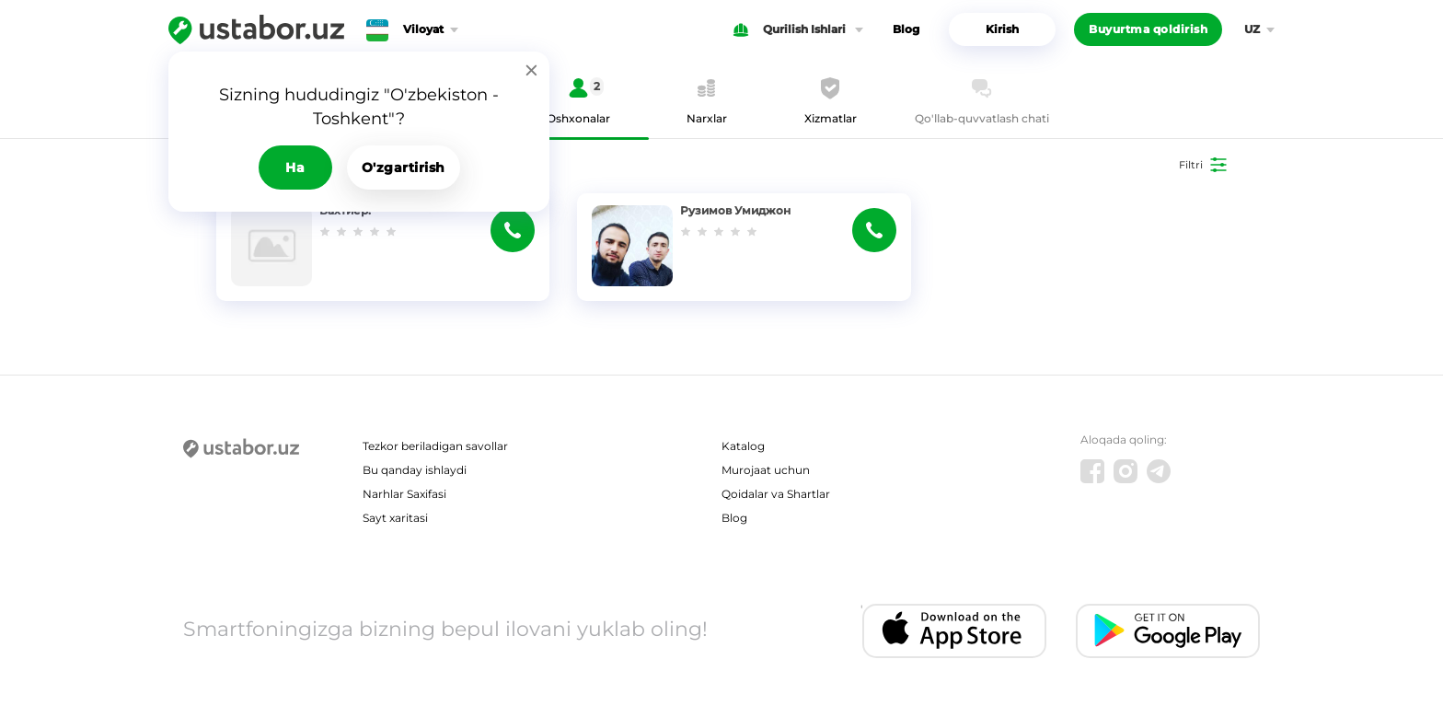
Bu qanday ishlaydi (415, 470)
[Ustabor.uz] (256, 29)
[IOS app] (954, 631)
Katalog (743, 446)
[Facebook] (1092, 471)
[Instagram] (1125, 471)
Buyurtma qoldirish (1148, 29)
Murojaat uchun (766, 470)
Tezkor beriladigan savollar (435, 446)
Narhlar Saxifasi (404, 494)
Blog (906, 29)
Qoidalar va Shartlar (776, 494)
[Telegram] (1159, 471)
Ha (295, 167)
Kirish (1002, 29)
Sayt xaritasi (395, 518)
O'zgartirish (403, 167)
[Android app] (1168, 631)
